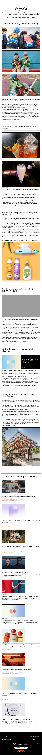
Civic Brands (21, 341)
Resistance (11, 552)
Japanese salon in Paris (31, 202)
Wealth (6, 526)
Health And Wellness (5, 673)
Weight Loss (7, 600)
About (6, 736)
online (35, 105)
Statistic (9, 526)
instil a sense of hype (10, 105)
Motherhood (4, 649)
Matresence (13, 649)
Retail (8, 576)
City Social (30, 189)
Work (5, 699)
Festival (7, 552)
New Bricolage (10, 203)
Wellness (3, 625)
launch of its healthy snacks (20, 99)
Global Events (17, 500)
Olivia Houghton (12, 17)
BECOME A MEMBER (21, 748)
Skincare (9, 625)
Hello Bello (18, 218)
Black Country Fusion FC (27, 321)
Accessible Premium (8, 240)
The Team (6, 738)
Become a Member (6, 739)
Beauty (7, 625)
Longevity (3, 723)
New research (5, 370)
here (14, 425)
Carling (3, 323)
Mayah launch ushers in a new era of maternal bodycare (18, 645)
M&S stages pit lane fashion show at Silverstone (16, 572)
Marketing (3, 500)
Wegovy (3, 600)
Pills (10, 600)
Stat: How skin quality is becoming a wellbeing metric (17, 620)
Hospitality (16, 673)
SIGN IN (21, 751)
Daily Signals (5, 494)
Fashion (3, 576)
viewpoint (4, 387)
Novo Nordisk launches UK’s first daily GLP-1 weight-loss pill (20, 596)
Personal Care (8, 649)
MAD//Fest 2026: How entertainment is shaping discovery (19, 496)
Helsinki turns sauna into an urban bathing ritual (16, 669)
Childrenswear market (9, 118)
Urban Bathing (11, 673)
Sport (6, 576)
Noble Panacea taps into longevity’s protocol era (16, 719)
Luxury (3, 526)
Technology (4, 552)
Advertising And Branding (10, 500)
